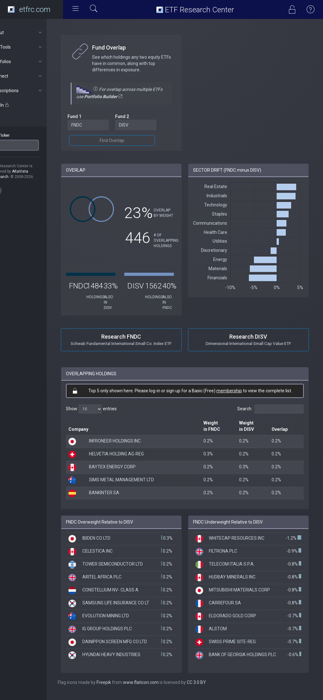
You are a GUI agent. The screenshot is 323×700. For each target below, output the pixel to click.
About (33, 32)
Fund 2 (135, 116)
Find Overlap (125, 140)
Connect (33, 76)
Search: (270, 409)
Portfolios (33, 61)
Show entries (107, 409)
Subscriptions (33, 90)
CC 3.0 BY (212, 687)
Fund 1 (91, 116)
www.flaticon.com (157, 687)
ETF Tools (33, 47)
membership (237, 390)
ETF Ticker (17, 135)
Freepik (120, 687)
